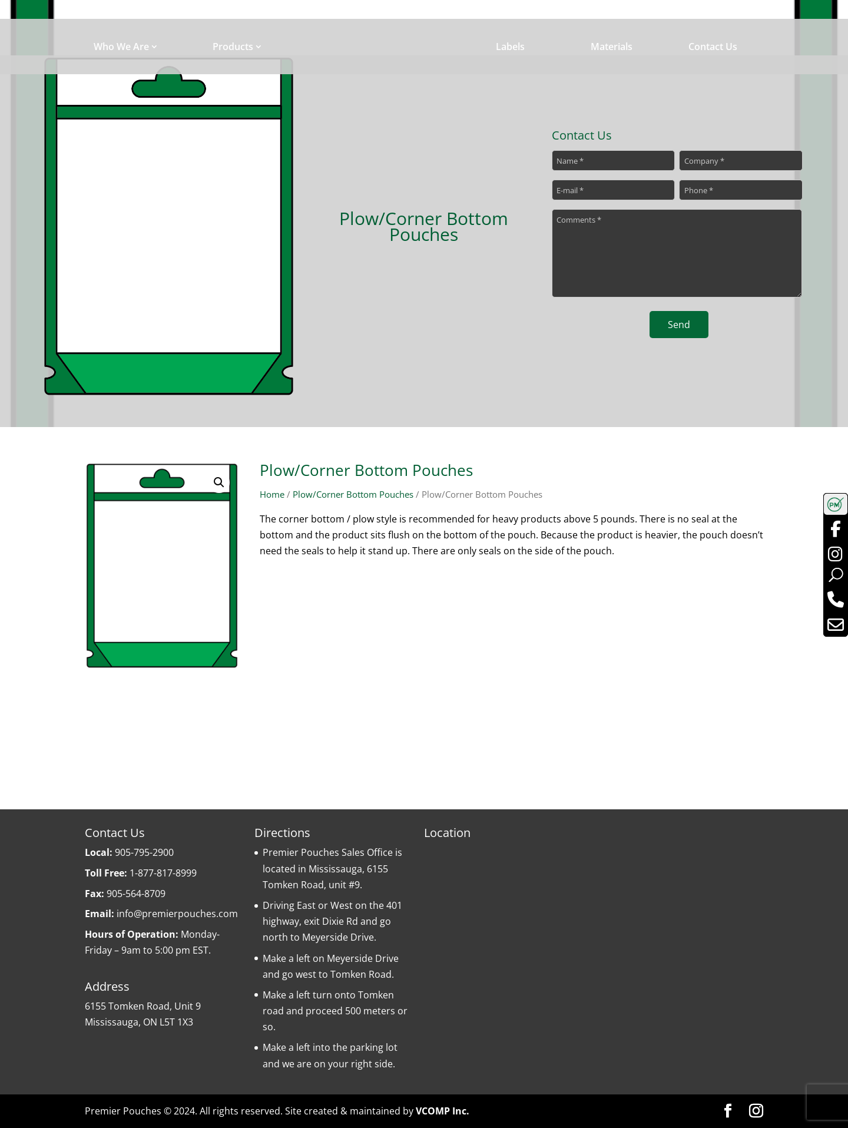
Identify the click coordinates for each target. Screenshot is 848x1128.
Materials (611, 46)
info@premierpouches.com (177, 913)
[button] (219, 482)
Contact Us (712, 46)
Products (233, 46)
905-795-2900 (144, 852)
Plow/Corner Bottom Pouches (353, 494)
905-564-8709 (136, 893)
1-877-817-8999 (163, 872)
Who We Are (121, 46)
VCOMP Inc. (442, 1110)
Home (272, 494)
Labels (510, 46)
